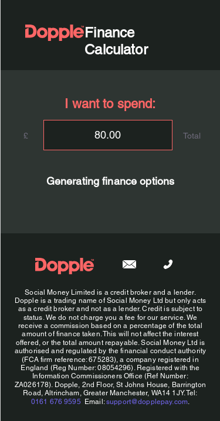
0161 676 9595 (55, 402)
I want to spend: (110, 103)
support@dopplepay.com (147, 402)
